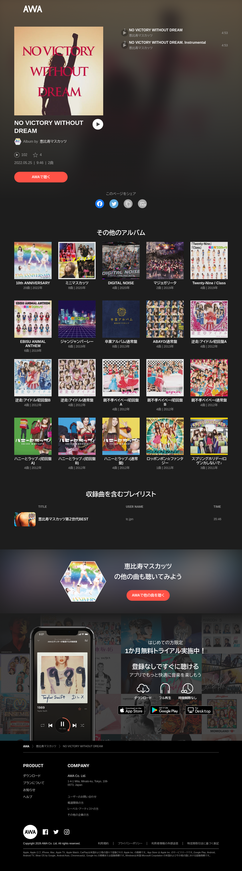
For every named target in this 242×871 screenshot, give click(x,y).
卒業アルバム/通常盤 (121, 342)
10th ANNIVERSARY (33, 283)
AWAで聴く (41, 177)
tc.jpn (129, 519)
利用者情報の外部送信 (164, 843)
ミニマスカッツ (77, 283)
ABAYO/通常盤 (165, 342)
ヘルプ (27, 797)
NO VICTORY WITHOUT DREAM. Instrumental (167, 42)
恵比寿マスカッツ (53, 141)
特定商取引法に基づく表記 (203, 843)
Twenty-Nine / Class (209, 283)
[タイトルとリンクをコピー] (128, 203)
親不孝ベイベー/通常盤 (209, 400)
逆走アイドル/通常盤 (76, 400)
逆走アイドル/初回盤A (209, 342)
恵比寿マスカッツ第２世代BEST (63, 519)
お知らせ (29, 790)
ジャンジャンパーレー (76, 342)
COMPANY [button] (78, 765)
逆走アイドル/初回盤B (33, 400)
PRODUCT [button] (33, 765)
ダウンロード (31, 776)
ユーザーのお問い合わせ (82, 796)
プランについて (33, 783)
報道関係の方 (76, 802)
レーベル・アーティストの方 (83, 808)
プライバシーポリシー (130, 843)
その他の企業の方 (78, 814)
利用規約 (103, 843)
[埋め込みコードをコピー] (142, 203)
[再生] (98, 124)
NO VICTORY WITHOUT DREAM (156, 30)
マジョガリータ (165, 283)
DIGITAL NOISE (121, 283)
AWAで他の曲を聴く (148, 595)
